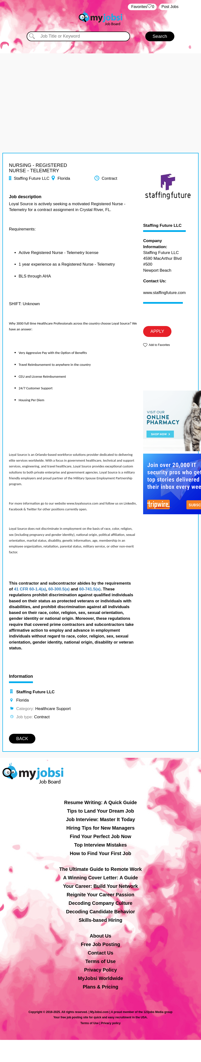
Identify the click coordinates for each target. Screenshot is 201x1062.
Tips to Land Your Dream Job (100, 811)
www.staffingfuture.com (164, 292)
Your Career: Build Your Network (100, 886)
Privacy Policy (100, 969)
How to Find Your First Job (100, 853)
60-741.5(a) (89, 589)
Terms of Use (100, 961)
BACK (22, 738)
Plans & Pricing (100, 986)
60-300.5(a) (59, 589)
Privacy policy (111, 1023)
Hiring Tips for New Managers (100, 828)
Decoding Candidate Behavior (100, 911)
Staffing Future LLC (162, 225)
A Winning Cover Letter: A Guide (100, 877)
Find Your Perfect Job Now (100, 836)
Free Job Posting (100, 944)
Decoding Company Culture (100, 903)
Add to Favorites (159, 345)
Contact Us (100, 953)
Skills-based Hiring (100, 920)
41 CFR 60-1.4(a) (30, 589)
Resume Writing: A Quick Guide (100, 802)
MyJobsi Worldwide (100, 978)
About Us (100, 936)
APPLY (157, 331)
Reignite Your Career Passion (100, 894)
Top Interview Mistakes (100, 845)
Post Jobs (170, 7)
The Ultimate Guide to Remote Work (100, 869)
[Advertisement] (101, 87)
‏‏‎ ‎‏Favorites (142, 7)
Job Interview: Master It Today (100, 819)
